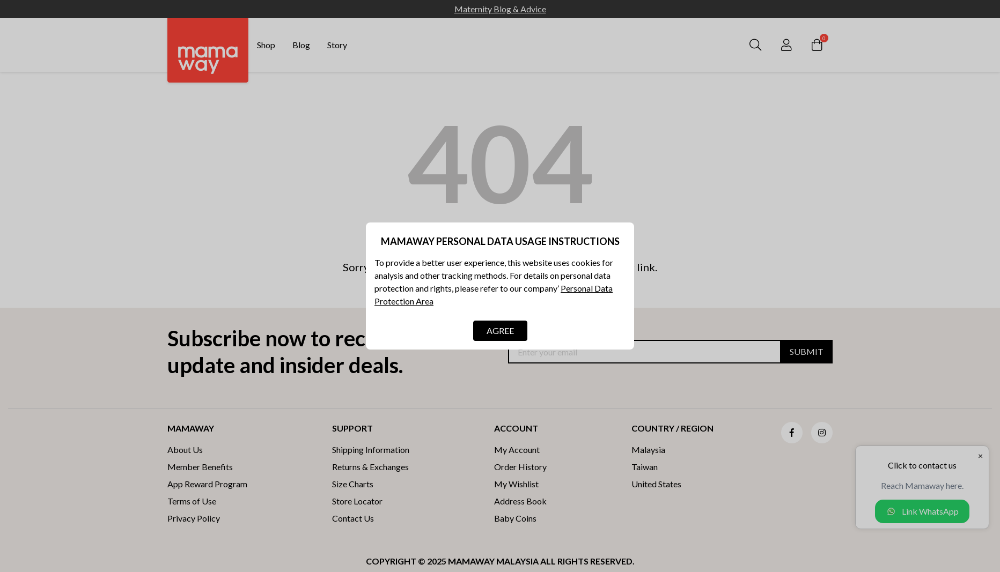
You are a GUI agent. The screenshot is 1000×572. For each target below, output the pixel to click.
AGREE (500, 330)
